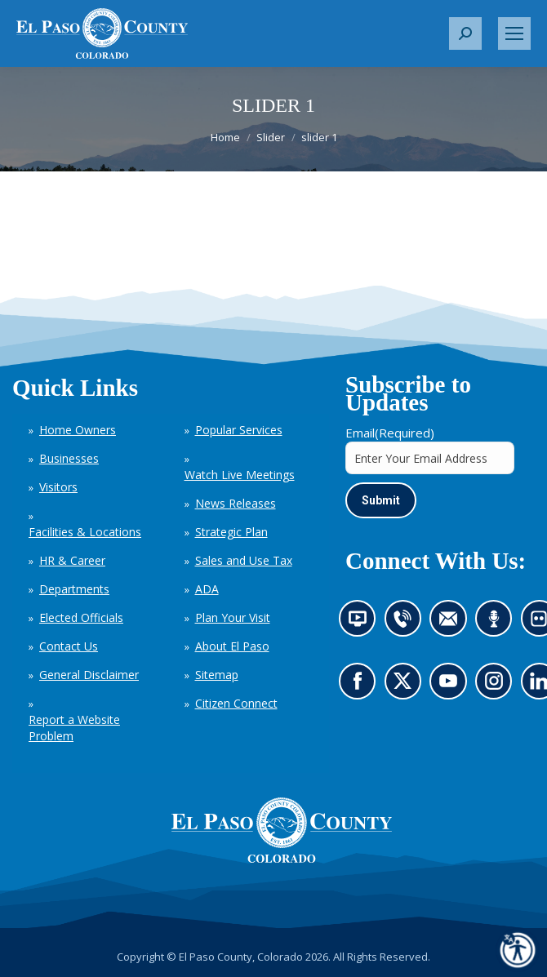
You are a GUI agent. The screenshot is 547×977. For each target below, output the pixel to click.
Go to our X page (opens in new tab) (406, 686)
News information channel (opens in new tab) (363, 624)
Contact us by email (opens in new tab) (453, 624)
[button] (465, 33)
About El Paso (232, 646)
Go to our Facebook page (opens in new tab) (362, 686)
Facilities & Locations (85, 532)
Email (389, 432)
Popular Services (238, 429)
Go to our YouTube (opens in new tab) (452, 686)
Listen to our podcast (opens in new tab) (498, 624)
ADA (207, 589)
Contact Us (68, 646)
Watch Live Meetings (240, 474)
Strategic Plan (231, 532)
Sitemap (216, 674)
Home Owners (77, 429)
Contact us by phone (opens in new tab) (406, 624)
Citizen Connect (236, 703)
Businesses (69, 458)
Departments (74, 589)
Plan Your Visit (232, 617)
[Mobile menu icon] (514, 33)
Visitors (58, 487)
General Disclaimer (89, 674)
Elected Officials (81, 617)
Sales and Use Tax (243, 560)
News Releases (235, 503)
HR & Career (72, 560)
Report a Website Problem (74, 728)
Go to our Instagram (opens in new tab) (499, 686)
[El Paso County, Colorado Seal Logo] (281, 830)
